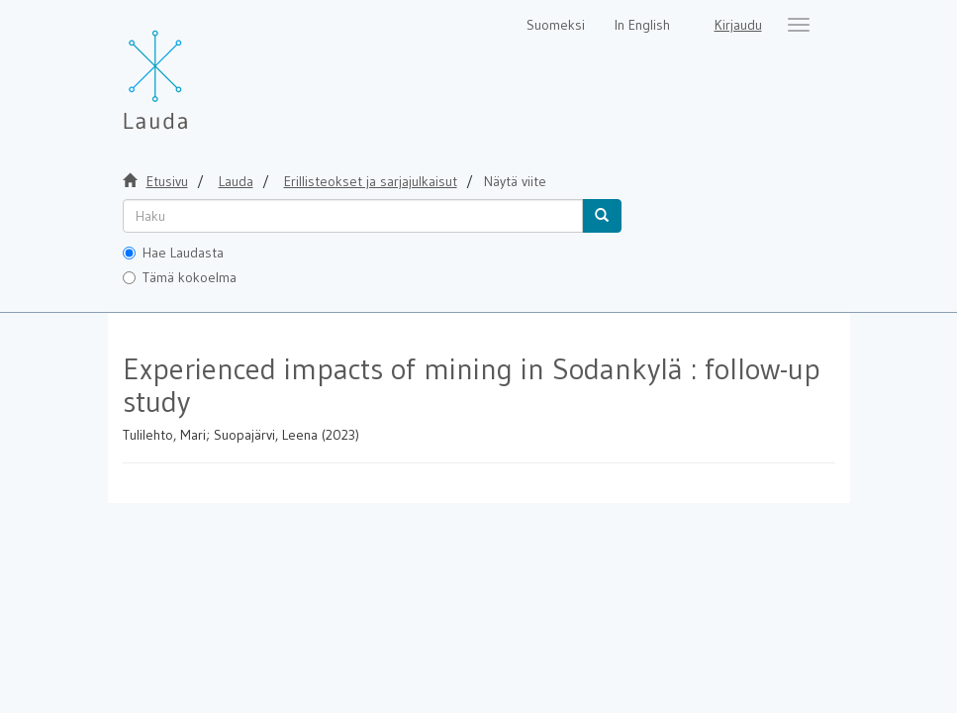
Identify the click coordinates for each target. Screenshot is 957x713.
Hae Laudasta (173, 252)
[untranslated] (353, 216)
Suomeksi (555, 25)
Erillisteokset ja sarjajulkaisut (370, 181)
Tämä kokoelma (180, 277)
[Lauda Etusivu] (197, 69)
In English (642, 25)
